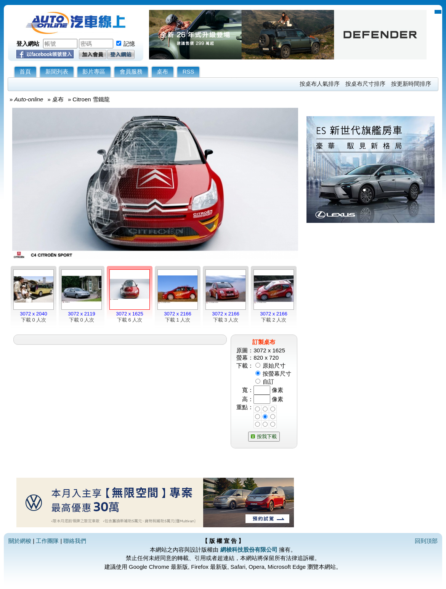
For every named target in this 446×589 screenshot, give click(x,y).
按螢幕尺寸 (277, 373)
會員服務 (131, 71)
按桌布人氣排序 (320, 83)
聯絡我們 (74, 541)
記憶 (129, 43)
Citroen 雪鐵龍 (91, 99)
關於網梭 (19, 541)
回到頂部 (426, 541)
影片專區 (93, 71)
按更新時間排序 (411, 83)
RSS (188, 71)
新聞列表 (56, 71)
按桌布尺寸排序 (365, 83)
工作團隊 (47, 541)
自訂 (268, 381)
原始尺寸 (274, 365)
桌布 (162, 71)
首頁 (25, 71)
